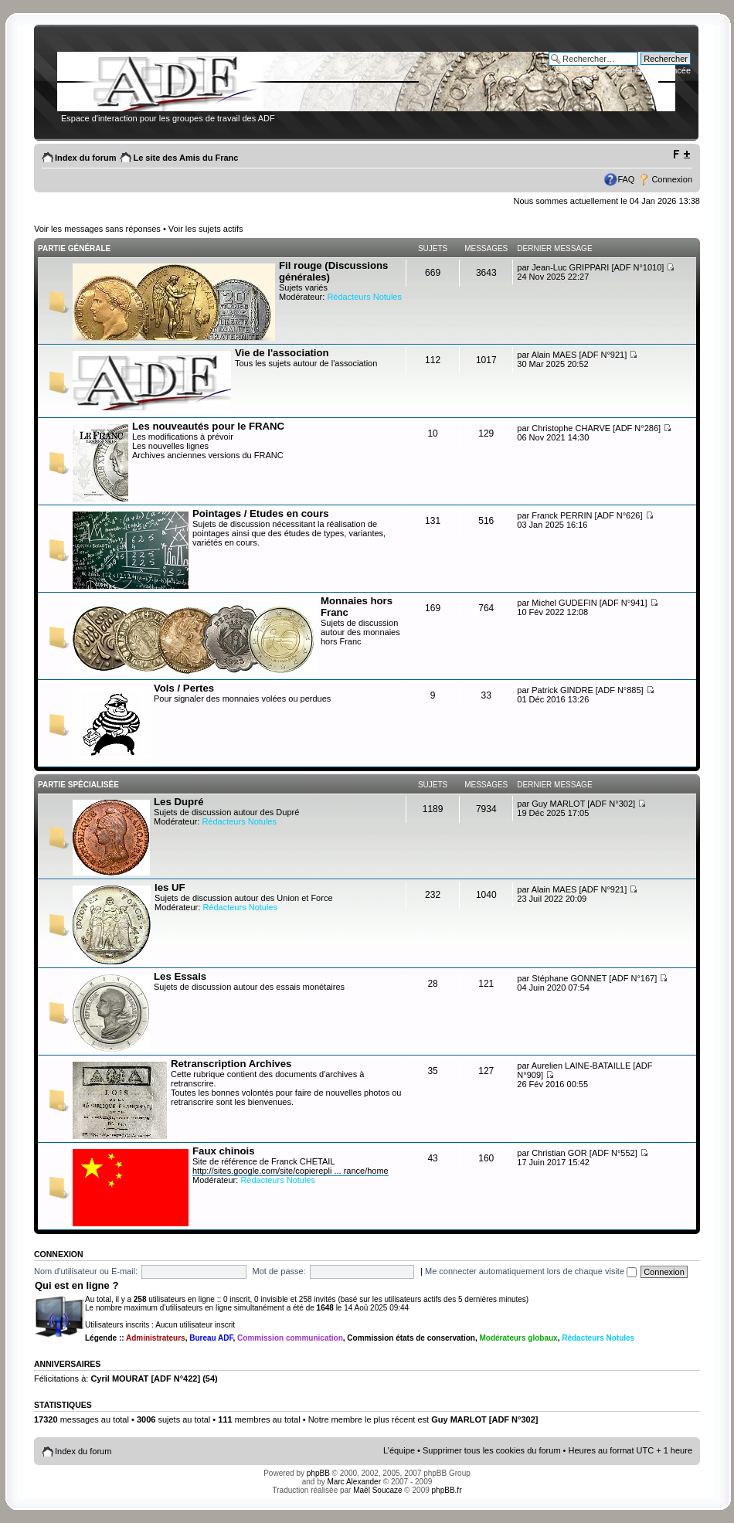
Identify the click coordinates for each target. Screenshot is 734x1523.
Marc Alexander (354, 1481)
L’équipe (399, 1450)
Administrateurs (155, 1338)
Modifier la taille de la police (681, 154)
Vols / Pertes (184, 688)
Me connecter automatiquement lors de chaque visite (531, 1271)
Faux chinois (223, 1151)
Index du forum (85, 157)
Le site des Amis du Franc (185, 157)
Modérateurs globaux (519, 1338)
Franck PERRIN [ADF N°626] (587, 515)
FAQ (625, 179)
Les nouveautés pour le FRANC (208, 426)
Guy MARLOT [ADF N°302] (583, 803)
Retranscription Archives (231, 1063)
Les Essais (180, 976)
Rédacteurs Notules (364, 296)
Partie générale (74, 248)
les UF (170, 887)
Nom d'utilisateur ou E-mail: (86, 1271)
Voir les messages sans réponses (97, 228)
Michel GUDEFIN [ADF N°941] (589, 602)
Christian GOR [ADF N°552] (584, 1153)
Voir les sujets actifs (205, 228)
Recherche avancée (653, 70)
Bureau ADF (211, 1338)
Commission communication (290, 1338)
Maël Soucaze (377, 1490)
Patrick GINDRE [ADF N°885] (587, 690)
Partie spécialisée (78, 784)
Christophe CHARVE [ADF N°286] (596, 428)
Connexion (671, 179)
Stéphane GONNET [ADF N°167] (594, 978)
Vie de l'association (282, 353)
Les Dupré (179, 801)
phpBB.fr (447, 1490)
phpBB (318, 1473)
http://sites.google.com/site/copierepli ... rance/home (290, 1170)
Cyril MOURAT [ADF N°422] (145, 1378)
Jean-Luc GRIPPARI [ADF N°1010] (598, 267)
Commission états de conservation (411, 1338)
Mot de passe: (279, 1271)
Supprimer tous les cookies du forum (492, 1450)
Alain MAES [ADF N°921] (579, 354)
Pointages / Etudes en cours (260, 513)
